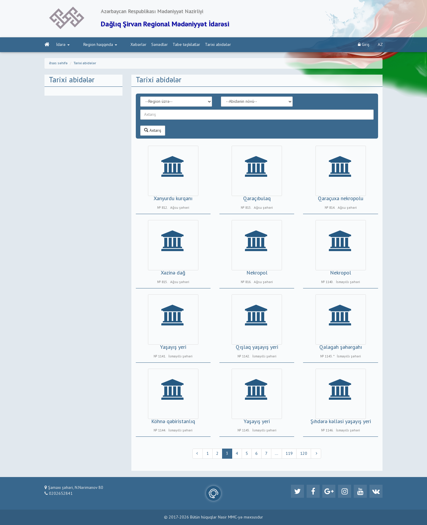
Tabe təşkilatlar (169, 45)
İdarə (63, 45)
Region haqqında (91, 45)
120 (303, 454)
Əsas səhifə (58, 63)
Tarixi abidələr (200, 45)
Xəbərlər (121, 45)
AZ (380, 45)
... (276, 454)
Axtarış (152, 130)
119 (289, 454)
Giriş (363, 44)
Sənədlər (142, 45)
